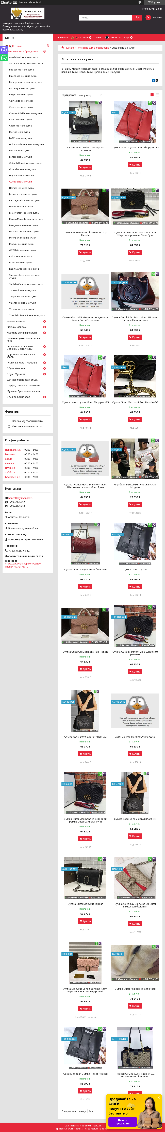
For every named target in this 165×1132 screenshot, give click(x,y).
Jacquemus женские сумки (23, 194)
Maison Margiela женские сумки (26, 219)
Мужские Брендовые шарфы (23, 391)
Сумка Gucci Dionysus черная (85, 903)
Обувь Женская (16, 368)
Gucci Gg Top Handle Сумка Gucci (135, 736)
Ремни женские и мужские (22, 362)
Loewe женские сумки (21, 206)
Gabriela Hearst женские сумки (25, 163)
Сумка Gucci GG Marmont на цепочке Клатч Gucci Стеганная (85, 318)
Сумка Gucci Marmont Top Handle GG (135, 402)
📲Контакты (113, 37)
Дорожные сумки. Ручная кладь (21, 355)
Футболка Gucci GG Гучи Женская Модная (135, 485)
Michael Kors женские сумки (24, 231)
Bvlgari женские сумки (21, 94)
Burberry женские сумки (22, 88)
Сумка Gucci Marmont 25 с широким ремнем (135, 653)
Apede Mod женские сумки (23, 57)
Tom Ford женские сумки (22, 290)
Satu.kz (97, 1125)
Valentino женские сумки (22, 302)
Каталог (71, 47)
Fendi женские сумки (20, 156)
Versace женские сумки (22, 309)
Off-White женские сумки (22, 250)
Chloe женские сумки (20, 119)
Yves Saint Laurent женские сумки (27, 315)
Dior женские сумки (19, 132)
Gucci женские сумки (20, 181)
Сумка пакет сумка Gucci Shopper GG (135, 147)
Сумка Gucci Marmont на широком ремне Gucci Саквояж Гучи (85, 820)
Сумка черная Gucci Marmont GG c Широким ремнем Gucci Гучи (135, 233)
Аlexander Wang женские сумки (26, 63)
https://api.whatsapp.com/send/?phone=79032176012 (23, 565)
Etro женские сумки (19, 150)
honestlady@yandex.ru (20, 498)
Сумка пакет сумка (135, 569)
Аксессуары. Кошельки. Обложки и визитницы (20, 347)
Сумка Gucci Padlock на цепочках (135, 988)
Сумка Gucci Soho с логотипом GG (85, 736)
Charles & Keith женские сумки (25, 113)
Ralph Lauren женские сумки (24, 268)
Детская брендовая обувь (22, 380)
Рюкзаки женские (17, 327)
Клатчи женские (16, 321)
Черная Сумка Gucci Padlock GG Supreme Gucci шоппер (135, 1075)
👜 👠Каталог (79, 37)
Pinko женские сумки (20, 256)
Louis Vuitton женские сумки (24, 212)
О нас (98, 37)
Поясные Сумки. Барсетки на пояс (23, 339)
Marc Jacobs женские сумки (23, 225)
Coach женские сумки (20, 125)
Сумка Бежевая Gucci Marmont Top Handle (85, 233)
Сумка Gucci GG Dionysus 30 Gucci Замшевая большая (135, 905)
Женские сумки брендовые (93, 47)
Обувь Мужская (16, 374)
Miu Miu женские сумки (21, 244)
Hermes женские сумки (21, 188)
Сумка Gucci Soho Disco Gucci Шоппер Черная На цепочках (135, 318)
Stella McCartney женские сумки (26, 284)
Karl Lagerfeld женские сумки (24, 200)
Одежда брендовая (18, 397)
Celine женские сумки (21, 100)
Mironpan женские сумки (22, 237)
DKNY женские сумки (20, 138)
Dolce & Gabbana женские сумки (26, 144)
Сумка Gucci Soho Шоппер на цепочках (85, 148)
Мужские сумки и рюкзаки (22, 333)
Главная (63, 37)
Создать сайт (25, 2)
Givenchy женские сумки (22, 169)
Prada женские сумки (20, 262)
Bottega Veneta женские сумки (25, 82)
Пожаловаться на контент (96, 1128)
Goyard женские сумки (21, 175)
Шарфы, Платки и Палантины (23, 385)
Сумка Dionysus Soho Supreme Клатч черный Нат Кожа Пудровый (85, 990)
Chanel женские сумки (21, 107)
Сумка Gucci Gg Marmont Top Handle (85, 651)
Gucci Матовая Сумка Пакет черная (85, 1073)
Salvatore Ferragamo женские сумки (24, 276)
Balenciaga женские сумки (23, 76)
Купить (86, 167)
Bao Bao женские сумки (22, 69)
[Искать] (137, 18)
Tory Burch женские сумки (23, 296)
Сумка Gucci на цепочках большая (85, 569)
